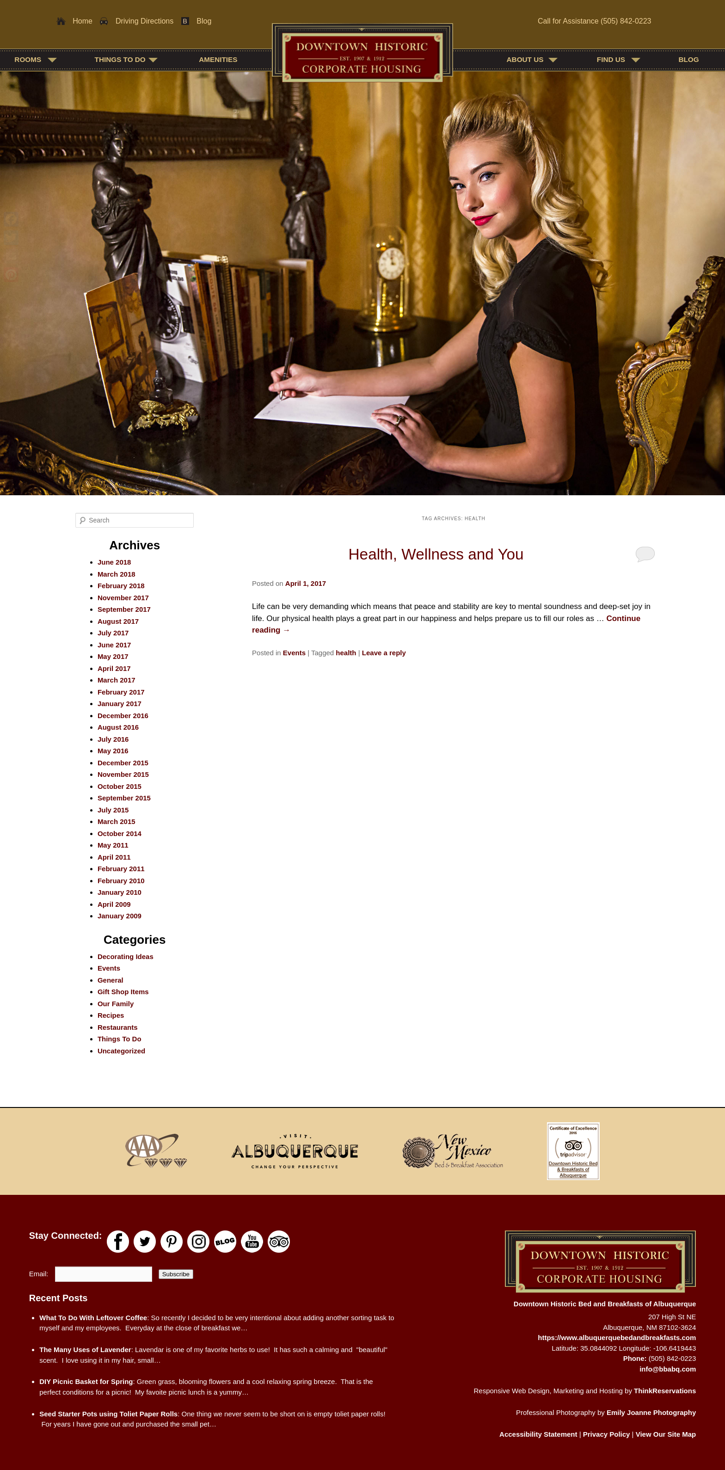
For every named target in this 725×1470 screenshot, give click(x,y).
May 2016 (113, 751)
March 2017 (116, 680)
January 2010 (119, 892)
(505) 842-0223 (626, 21)
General (110, 980)
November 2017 (123, 598)
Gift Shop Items (123, 992)
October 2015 (119, 786)
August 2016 (118, 727)
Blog (204, 21)
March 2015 (116, 821)
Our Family (116, 1004)
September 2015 (124, 798)
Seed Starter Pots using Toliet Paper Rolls (108, 1414)
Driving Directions (144, 21)
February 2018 (121, 586)
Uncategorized (121, 1051)
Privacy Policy (606, 1434)
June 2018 (114, 562)
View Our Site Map (666, 1434)
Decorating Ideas (126, 956)
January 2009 (119, 916)
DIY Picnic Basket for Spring (86, 1381)
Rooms (27, 59)
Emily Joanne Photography (651, 1412)
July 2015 (113, 810)
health (346, 653)
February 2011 (121, 869)
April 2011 (114, 857)
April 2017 (114, 668)
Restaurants (118, 1027)
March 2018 (116, 574)
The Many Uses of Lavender (85, 1349)
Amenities (218, 59)
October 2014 (119, 833)
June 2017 (114, 645)
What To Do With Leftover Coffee (93, 1318)
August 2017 (118, 621)
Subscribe (176, 1274)
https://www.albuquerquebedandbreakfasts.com (617, 1337)
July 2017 (113, 633)
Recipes (111, 1015)
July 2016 (113, 739)
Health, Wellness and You (436, 554)
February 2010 (121, 881)
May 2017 (113, 656)
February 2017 (121, 692)
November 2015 (123, 774)
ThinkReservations (665, 1391)
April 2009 (114, 904)
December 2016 (123, 716)
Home (82, 21)
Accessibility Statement (538, 1434)
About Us (525, 59)
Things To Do (120, 59)
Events (294, 653)
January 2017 (119, 703)
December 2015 (123, 763)
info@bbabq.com (667, 1369)
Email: (39, 1274)
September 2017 (124, 609)
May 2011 (113, 845)
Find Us (611, 59)
